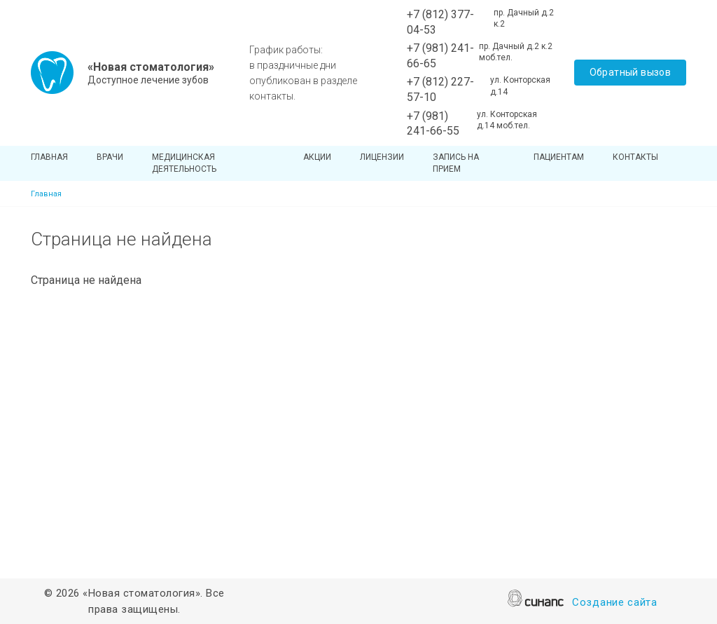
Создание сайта (614, 603)
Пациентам (559, 157)
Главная (49, 157)
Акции (317, 157)
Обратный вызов (630, 72)
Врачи (110, 157)
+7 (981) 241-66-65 (440, 55)
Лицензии (382, 157)
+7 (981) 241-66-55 (433, 123)
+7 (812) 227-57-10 (440, 89)
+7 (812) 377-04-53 (440, 22)
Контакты (635, 157)
